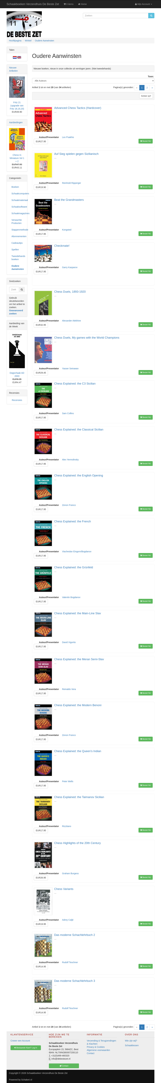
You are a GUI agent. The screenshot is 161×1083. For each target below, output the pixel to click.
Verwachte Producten (16, 221)
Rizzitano (66, 826)
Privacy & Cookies (96, 1047)
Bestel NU (145, 141)
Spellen (15, 249)
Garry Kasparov (70, 267)
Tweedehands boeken (18, 258)
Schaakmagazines (18, 213)
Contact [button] (63, 1066)
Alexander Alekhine (71, 320)
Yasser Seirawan (70, 368)
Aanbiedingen (16, 122)
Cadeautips (17, 243)
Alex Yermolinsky (70, 459)
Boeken (15, 187)
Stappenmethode (18, 229)
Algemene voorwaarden (98, 1050)
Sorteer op (146, 96)
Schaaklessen (132, 1045)
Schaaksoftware (18, 206)
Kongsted (66, 229)
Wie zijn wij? (131, 1040)
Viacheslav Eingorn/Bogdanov (77, 551)
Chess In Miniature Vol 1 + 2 (17, 158)
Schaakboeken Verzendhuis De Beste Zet (33, 4)
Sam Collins (68, 413)
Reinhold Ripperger (71, 183)
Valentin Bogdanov (71, 597)
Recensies (17, 400)
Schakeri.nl (26, 1079)
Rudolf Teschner (70, 962)
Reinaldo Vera (69, 689)
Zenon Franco (69, 505)
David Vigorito (69, 642)
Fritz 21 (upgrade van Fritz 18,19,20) (17, 105)
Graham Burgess (70, 873)
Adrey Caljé (67, 920)
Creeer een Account (20, 1040)
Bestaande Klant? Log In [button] (25, 1048)
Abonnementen (18, 236)
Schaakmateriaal (18, 200)
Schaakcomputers (18, 193)
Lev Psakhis (68, 137)
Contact (90, 1053)
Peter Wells (67, 781)
